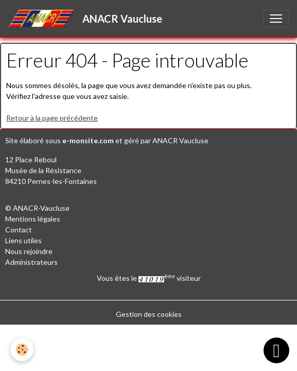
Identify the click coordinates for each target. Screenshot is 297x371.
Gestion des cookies (149, 314)
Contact (18, 229)
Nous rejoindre (29, 251)
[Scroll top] (276, 350)
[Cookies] (21, 349)
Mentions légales (32, 218)
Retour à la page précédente (52, 117)
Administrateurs (31, 262)
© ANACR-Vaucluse (37, 208)
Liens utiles (23, 240)
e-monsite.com (88, 140)
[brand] (87, 18)
